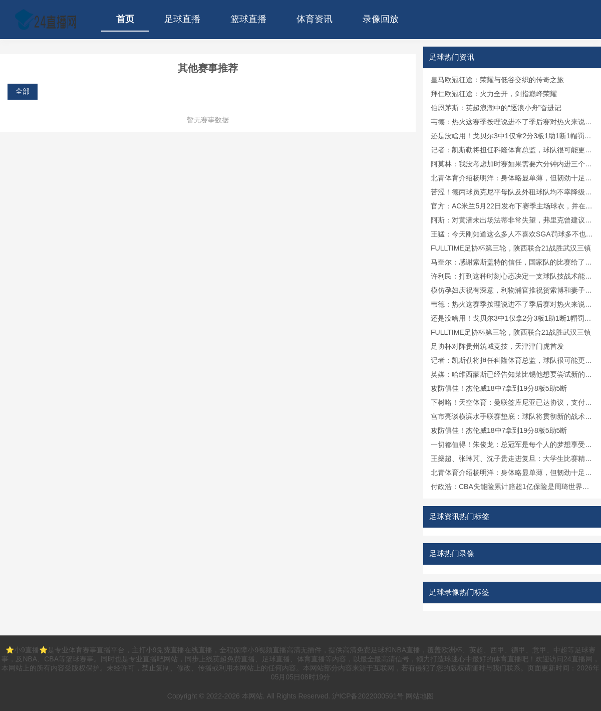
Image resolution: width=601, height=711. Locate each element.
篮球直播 (248, 19)
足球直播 (182, 19)
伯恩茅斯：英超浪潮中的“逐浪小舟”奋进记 (496, 108)
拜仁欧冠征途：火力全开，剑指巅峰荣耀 (494, 94)
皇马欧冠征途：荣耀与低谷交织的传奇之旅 (497, 80)
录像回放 (381, 19)
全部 (23, 91)
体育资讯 (314, 19)
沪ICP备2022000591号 (368, 696)
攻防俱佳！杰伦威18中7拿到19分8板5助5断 (499, 388)
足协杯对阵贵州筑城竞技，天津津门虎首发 (497, 346)
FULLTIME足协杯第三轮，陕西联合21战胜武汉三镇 (511, 248)
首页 (125, 19)
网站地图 (420, 696)
